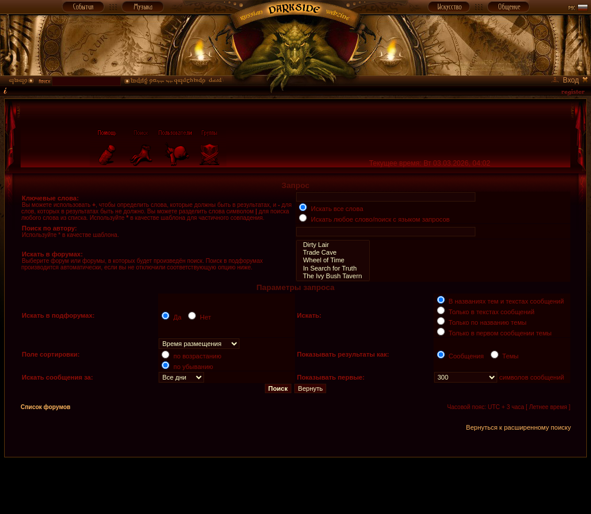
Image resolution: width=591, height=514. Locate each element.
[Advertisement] (295, 483)
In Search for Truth (332, 268)
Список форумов (46, 407)
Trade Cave (332, 252)
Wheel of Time (332, 260)
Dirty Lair (332, 245)
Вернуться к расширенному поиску (518, 427)
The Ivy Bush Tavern (332, 276)
